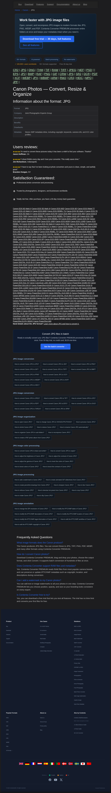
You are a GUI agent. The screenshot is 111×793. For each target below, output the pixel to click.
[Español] (46, 764)
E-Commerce (43, 630)
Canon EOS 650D (51, 239)
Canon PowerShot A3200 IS (85, 262)
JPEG (72, 70)
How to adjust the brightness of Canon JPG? (30, 456)
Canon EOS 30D (28, 224)
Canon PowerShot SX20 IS (37, 293)
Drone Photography (78, 683)
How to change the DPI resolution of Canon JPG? (31, 509)
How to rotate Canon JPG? (24, 495)
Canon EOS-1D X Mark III (40, 296)
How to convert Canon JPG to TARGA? (28, 409)
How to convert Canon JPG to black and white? (30, 451)
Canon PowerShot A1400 (43, 267)
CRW (63, 74)
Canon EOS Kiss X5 (82, 275)
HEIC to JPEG (77, 626)
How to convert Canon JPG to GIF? (26, 369)
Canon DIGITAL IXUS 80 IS (78, 229)
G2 (67, 775)
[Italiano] (52, 764)
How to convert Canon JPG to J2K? (55, 364)
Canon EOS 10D (22, 257)
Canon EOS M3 (34, 265)
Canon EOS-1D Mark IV (22, 211)
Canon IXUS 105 (87, 280)
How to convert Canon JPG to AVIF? (56, 380)
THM (40, 70)
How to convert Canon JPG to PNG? (83, 364)
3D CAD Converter (78, 733)
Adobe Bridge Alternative (46, 651)
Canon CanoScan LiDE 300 (40, 283)
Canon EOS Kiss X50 (83, 316)
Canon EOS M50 (29, 234)
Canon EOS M (70, 260)
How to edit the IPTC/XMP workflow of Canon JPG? (78, 519)
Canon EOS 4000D (23, 237)
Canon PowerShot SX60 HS (63, 316)
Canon (25, 10)
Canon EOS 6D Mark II (22, 209)
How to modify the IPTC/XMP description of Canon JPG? (34, 514)
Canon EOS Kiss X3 (21, 283)
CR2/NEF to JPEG (78, 667)
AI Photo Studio (78, 729)
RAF (39, 74)
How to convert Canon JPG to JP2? (84, 398)
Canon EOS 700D (20, 216)
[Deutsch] (27, 764)
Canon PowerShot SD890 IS (70, 306)
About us (76, 4)
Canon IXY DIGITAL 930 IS (42, 319)
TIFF (63, 70)
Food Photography (78, 687)
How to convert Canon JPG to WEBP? (27, 380)
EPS (16, 74)
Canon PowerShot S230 (30, 221)
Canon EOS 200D (60, 229)
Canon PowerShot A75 (71, 280)
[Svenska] (77, 764)
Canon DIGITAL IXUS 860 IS (62, 296)
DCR (87, 74)
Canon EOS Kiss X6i (73, 288)
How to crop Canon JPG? (80, 490)
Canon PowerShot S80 (68, 239)
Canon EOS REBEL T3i (51, 219)
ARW (54, 77)
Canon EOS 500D (84, 232)
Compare (42, 646)
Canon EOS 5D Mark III (41, 209)
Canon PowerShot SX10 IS (71, 234)
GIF (55, 74)
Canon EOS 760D (72, 244)
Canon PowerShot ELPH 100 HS (64, 255)
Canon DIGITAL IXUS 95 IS (69, 247)
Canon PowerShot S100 (80, 319)
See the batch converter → (55, 347)
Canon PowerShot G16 (86, 260)
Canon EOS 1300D (39, 237)
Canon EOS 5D (83, 219)
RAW (55, 70)
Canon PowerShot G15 (41, 255)
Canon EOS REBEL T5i (56, 216)
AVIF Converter (77, 646)
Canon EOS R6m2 (34, 219)
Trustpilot (52, 775)
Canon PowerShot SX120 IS (82, 278)
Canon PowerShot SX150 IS (50, 280)
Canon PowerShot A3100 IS (42, 285)
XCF (17, 77)
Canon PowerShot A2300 (87, 227)
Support (50, 4)
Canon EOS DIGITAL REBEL (48, 234)
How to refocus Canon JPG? (24, 490)
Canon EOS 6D (71, 209)
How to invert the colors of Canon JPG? (60, 461)
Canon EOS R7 (68, 275)
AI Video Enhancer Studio (80, 724)
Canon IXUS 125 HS (36, 303)
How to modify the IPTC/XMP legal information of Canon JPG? (36, 519)
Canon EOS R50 (19, 219)
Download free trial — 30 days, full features (47, 38)
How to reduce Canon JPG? (46, 427)
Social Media (43, 634)
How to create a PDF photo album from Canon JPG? (32, 438)
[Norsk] (71, 764)
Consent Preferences (100, 788)
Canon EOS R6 (38, 214)
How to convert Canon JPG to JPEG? (27, 398)
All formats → (9, 750)
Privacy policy (43, 726)
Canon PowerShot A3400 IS (58, 237)
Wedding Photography (45, 642)
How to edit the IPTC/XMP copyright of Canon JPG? (32, 524)
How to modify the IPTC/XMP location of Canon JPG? (75, 514)
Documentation (63, 4)
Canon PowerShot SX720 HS (49, 275)
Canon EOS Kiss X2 (38, 252)
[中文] (89, 764)
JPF (15, 82)
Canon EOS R (91, 214)
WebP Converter (78, 642)
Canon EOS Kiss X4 (42, 308)
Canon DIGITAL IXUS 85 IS (24, 262)
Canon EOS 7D (91, 211)
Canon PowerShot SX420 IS (52, 265)
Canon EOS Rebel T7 (86, 209)
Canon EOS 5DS (57, 244)
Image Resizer (77, 634)
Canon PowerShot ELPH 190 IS (57, 257)
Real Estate (43, 638)
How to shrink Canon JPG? (24, 427)
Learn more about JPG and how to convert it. (61, 324)
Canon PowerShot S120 (62, 298)
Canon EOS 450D (28, 247)
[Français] (34, 764)
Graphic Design (78, 700)
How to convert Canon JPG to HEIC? (27, 385)
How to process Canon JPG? (85, 422)
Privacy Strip (77, 663)
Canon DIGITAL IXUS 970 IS (75, 308)
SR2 (78, 74)
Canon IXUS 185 (63, 291)
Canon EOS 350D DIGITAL (24, 244)
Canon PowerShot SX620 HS (72, 252)
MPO (88, 77)
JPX (35, 77)
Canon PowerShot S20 (31, 270)
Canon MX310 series (31, 311)
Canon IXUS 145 (73, 216)
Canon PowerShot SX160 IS (83, 293)
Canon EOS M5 (35, 288)
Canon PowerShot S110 (56, 314)
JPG (23, 70)
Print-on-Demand (78, 679)
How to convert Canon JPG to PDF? (27, 403)
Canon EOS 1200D (69, 219)
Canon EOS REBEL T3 (67, 227)
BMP (31, 74)
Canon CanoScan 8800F (49, 306)
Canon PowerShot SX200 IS (47, 247)
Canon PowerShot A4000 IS (41, 316)
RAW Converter (78, 630)
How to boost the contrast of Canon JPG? (57, 467)
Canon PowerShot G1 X (44, 262)
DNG (32, 70)
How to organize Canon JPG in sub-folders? (29, 432)
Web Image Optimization (80, 696)
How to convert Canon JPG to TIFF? (55, 369)
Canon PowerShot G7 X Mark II (44, 227)
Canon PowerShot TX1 (64, 262)
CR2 (16, 70)
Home (17, 10)
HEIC (79, 77)
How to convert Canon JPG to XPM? (57, 409)
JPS (71, 74)
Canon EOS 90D (78, 214)
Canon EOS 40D (76, 237)
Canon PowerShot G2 (82, 311)
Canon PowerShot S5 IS (22, 267)
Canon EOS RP (37, 239)
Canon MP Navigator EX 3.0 (51, 311)
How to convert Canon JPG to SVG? (83, 403)
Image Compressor (78, 671)
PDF (95, 74)
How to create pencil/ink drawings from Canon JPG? (32, 485)
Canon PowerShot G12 (79, 273)
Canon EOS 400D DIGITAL (72, 242)
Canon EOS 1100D (78, 221)
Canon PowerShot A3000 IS (84, 298)
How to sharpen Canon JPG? (64, 485)
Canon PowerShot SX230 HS (24, 291)
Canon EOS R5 (51, 214)
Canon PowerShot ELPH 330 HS (66, 267)
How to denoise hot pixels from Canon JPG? (53, 490)
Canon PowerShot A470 (46, 291)
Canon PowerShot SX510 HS (75, 265)
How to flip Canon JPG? (45, 495)
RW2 (63, 77)
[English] (21, 764)
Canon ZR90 (26, 319)
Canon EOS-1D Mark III (31, 250)
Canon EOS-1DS (83, 301)
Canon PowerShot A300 (34, 273)
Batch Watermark (78, 638)
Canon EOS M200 (62, 221)
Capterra (60, 775)
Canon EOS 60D (57, 209)
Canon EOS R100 (59, 283)
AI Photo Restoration (79, 655)
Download (29, 4)
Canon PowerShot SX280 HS (78, 283)
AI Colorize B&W (78, 659)
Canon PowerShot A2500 (29, 306)
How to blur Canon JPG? (86, 485)
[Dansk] (65, 764)
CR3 (71, 77)
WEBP (26, 77)
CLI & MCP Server (44, 626)
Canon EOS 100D (48, 221)
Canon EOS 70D (86, 216)
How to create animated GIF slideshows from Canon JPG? (65, 480)
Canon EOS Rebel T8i (67, 232)
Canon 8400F (68, 311)
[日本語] (83, 764)
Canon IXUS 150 (90, 242)
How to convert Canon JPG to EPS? (55, 403)
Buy (20, 4)
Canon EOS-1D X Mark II (51, 242)
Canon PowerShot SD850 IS (40, 278)
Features (40, 4)
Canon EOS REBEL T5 (49, 232)
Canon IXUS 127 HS (44, 298)
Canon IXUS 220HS (72, 303)
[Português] (58, 764)
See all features (31, 45)
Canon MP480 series (62, 319)
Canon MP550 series (21, 296)
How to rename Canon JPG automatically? (74, 427)
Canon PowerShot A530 (22, 255)
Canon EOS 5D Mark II (76, 211)
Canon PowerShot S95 (54, 303)
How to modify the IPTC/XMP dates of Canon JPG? (69, 509)
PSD (89, 70)
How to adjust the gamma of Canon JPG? (29, 461)
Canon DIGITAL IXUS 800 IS (59, 293)
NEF (81, 70)
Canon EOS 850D (89, 288)
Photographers (77, 675)
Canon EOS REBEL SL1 (40, 260)
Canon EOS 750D (62, 224)
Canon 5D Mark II (43, 301)
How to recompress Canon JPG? (59, 432)
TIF (47, 70)
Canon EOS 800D (49, 250)
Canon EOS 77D (23, 252)
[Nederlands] (40, 764)
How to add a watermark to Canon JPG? (28, 480)
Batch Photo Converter (79, 692)
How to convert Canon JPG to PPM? (27, 375)
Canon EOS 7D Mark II (30, 232)
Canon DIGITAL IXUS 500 (77, 314)
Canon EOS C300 (47, 270)
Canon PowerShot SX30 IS (81, 285)
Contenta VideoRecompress (81, 717)
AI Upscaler (77, 651)
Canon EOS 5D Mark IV (22, 214)
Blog (85, 4)
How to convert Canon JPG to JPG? (27, 364)
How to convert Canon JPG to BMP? (83, 369)
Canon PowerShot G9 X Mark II (57, 273)
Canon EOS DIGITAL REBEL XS (26, 280)
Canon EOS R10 (57, 260)
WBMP (44, 77)
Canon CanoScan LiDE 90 (80, 291)
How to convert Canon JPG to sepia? (62, 451)
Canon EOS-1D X (25, 227)
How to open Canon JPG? (23, 422)
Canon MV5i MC (61, 270)
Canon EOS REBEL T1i (56, 211)
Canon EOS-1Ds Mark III (42, 229)
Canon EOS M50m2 (78, 257)
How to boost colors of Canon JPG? (27, 467)
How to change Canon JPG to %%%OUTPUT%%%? (54, 422)
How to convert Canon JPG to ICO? (55, 375)
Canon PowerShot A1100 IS (24, 301)
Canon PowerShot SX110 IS (53, 288)
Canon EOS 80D (64, 214)
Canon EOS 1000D (42, 244)
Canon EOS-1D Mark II (31, 242)
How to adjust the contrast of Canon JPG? (63, 456)
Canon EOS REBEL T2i (37, 216)
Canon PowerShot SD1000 (25, 298)
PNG (47, 74)
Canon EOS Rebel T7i (24, 308)
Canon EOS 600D (39, 211)
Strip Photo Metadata (79, 704)
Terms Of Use (43, 721)
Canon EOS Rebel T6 (78, 224)
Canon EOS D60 (24, 239)
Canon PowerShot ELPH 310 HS (63, 301)
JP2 (23, 74)
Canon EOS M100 (20, 265)
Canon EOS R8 (91, 252)
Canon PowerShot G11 (61, 278)
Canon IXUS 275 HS (62, 285)
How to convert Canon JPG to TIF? (56, 398)
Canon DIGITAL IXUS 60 (78, 270)
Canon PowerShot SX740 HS (68, 250)
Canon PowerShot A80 (42, 321)
